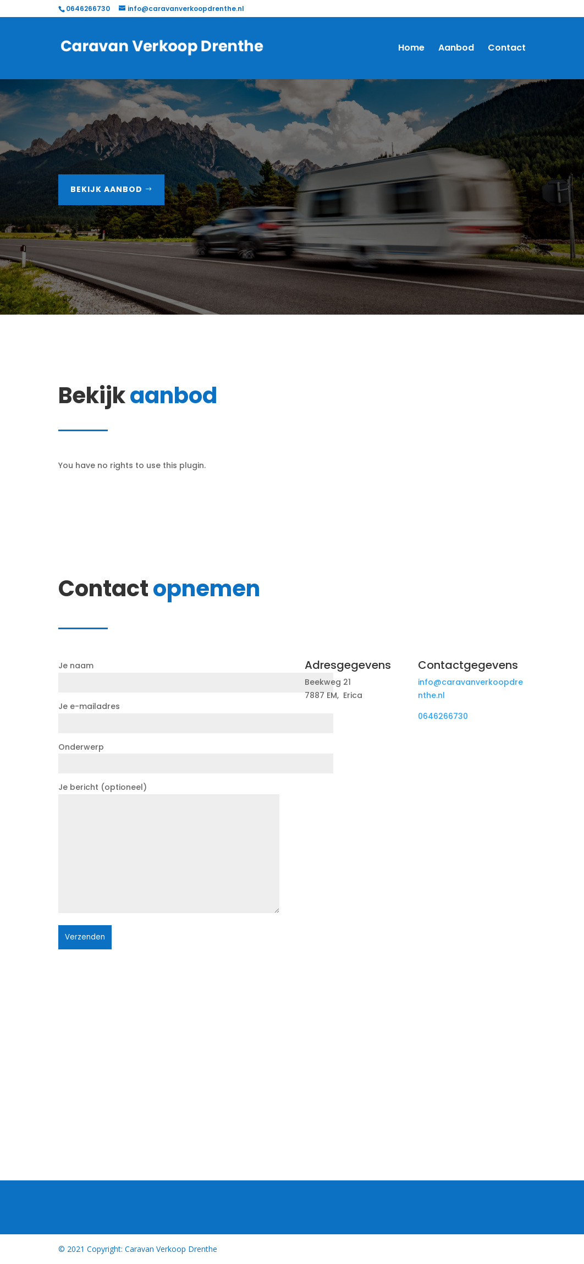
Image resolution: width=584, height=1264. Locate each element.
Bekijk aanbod (106, 189)
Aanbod (456, 49)
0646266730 (443, 716)
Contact (507, 49)
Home (411, 49)
